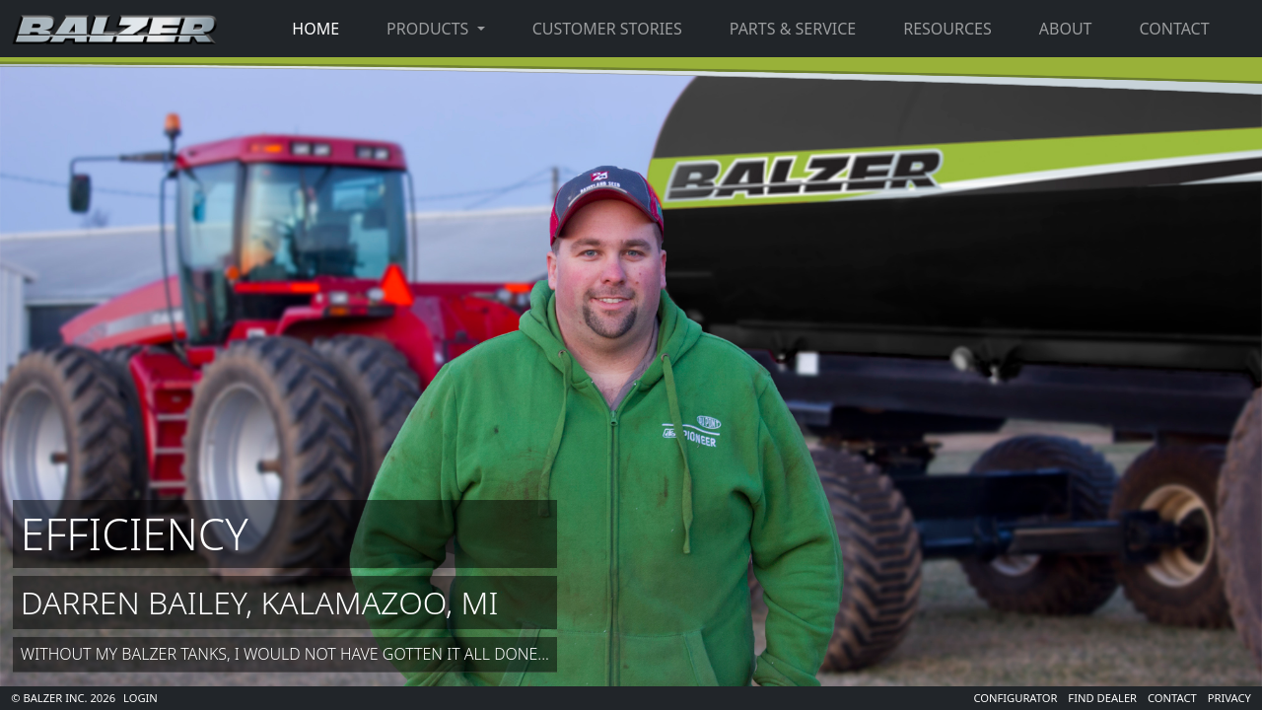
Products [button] (429, 28)
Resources (947, 28)
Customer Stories (607, 28)
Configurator (1015, 697)
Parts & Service (793, 28)
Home (315, 28)
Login (140, 697)
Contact (1174, 28)
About (1065, 28)
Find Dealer (1102, 697)
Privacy (1229, 697)
